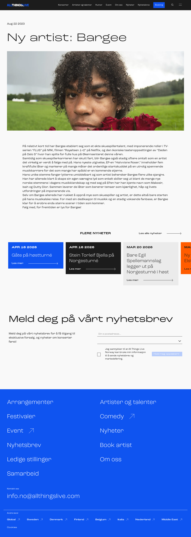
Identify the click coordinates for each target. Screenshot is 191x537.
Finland (81, 519)
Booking (159, 5)
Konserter (63, 5)
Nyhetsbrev (144, 5)
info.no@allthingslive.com (43, 496)
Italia (123, 519)
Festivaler (21, 417)
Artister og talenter (82, 5)
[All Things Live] (18, 5)
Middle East (172, 519)
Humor (98, 5)
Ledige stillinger (29, 460)
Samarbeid (23, 474)
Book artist (116, 445)
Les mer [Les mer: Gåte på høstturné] (35, 263)
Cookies (12, 527)
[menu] (180, 4)
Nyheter (130, 5)
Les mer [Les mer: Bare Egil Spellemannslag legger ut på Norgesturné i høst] (150, 280)
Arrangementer (30, 402)
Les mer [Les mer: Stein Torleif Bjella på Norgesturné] (92, 269)
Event (109, 5)
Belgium (103, 519)
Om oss (119, 5)
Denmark (58, 519)
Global (13, 519)
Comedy (117, 416)
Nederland (145, 519)
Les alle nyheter (160, 233)
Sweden (35, 519)
